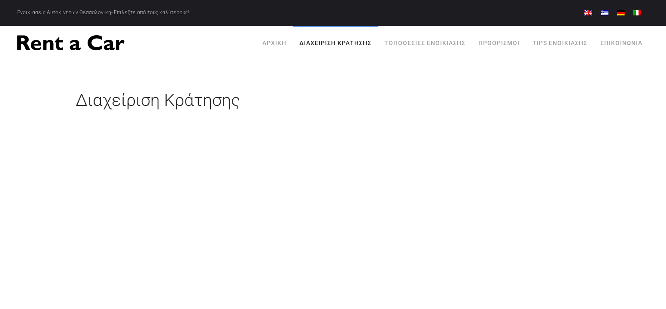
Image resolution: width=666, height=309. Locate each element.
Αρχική (274, 42)
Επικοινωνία (621, 42)
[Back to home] (71, 43)
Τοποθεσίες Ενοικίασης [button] (424, 42)
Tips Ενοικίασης (559, 42)
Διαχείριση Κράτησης (335, 42)
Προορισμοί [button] (499, 42)
